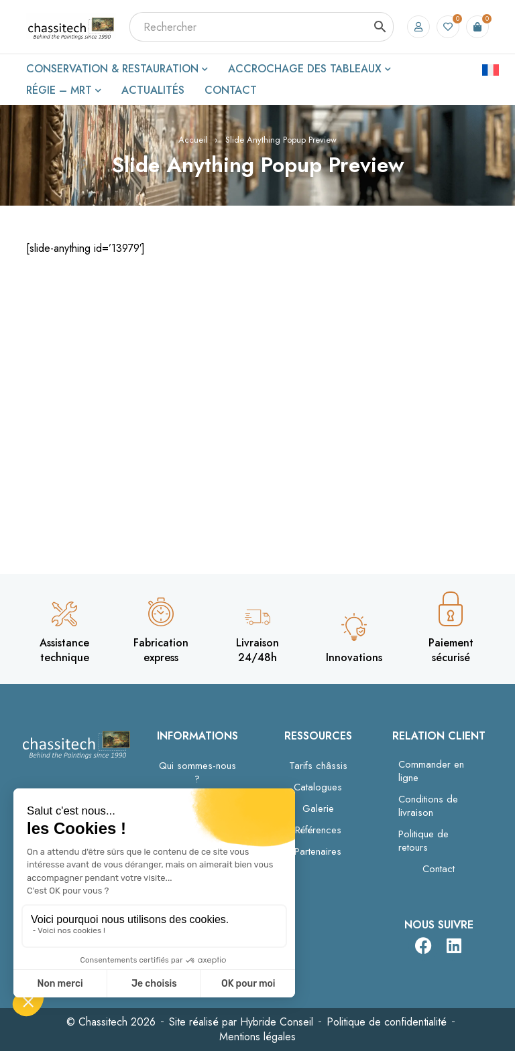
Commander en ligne (431, 771)
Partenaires (317, 851)
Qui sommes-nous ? (197, 772)
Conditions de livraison (428, 806)
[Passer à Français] (490, 69)
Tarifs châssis (318, 765)
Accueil (192, 139)
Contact (438, 868)
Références (318, 830)
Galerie (318, 808)
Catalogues (318, 787)
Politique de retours (423, 841)
